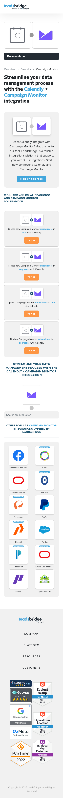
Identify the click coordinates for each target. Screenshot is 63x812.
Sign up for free (31, 178)
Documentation (16, 56)
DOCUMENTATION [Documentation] (13, 201)
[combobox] (31, 414)
